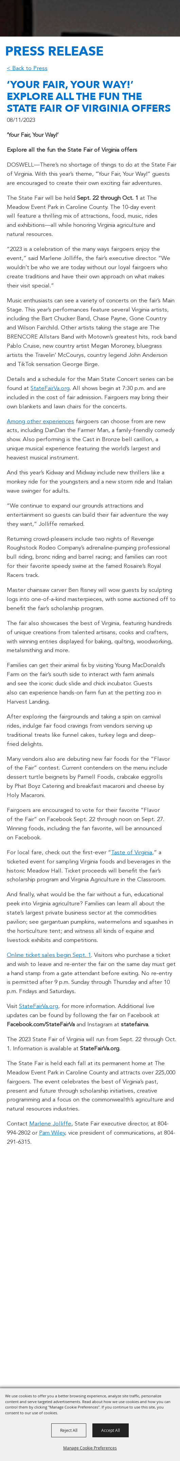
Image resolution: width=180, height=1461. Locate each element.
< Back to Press (27, 68)
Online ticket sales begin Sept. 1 (49, 955)
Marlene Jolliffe (50, 1124)
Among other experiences (40, 422)
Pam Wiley (52, 1133)
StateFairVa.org (50, 388)
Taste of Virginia (131, 853)
